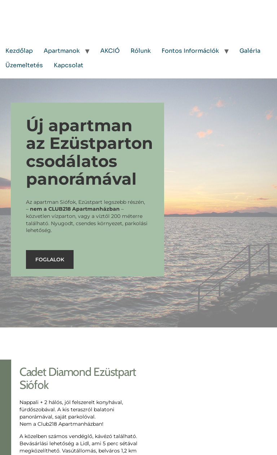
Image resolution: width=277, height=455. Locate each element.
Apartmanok (62, 51)
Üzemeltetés (24, 65)
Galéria (249, 51)
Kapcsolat (68, 65)
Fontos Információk (190, 51)
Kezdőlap (19, 51)
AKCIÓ (110, 51)
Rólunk (141, 51)
